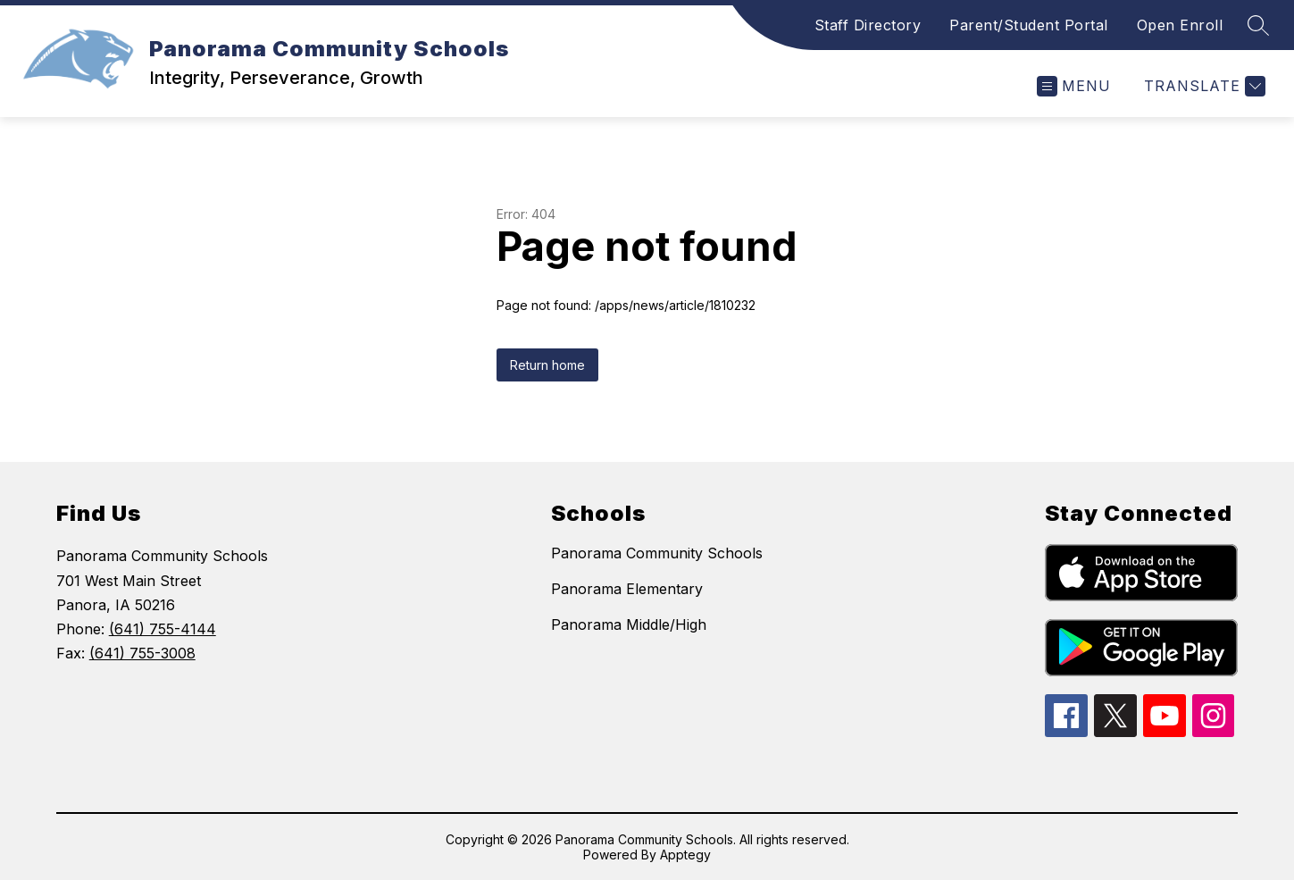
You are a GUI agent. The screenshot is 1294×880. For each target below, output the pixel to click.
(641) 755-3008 (142, 653)
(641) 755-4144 (162, 629)
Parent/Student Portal (1028, 25)
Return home (547, 365)
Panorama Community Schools (657, 553)
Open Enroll (1180, 25)
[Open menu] (1074, 86)
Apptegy (685, 854)
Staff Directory (868, 25)
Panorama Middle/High (628, 624)
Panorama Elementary (627, 589)
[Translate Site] (1202, 86)
